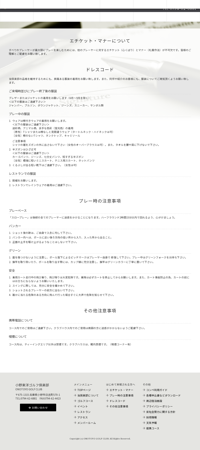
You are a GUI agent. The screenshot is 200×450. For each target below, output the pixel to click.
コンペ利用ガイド (156, 390)
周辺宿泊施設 (154, 401)
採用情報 (151, 417)
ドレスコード (117, 401)
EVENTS (83, 15)
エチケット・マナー (121, 390)
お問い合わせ (38, 407)
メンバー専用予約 (183, 2)
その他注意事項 (119, 406)
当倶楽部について (88, 395)
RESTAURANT (116, 15)
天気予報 (151, 423)
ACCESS (150, 15)
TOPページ (84, 390)
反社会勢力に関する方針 (160, 412)
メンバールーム (86, 423)
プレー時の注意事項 (121, 395)
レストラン (84, 412)
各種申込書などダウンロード (163, 395)
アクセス (82, 417)
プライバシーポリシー (159, 406)
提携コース (152, 428)
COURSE (50, 15)
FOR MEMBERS (183, 15)
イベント (82, 406)
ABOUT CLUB (16, 15)
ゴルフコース (85, 401)
